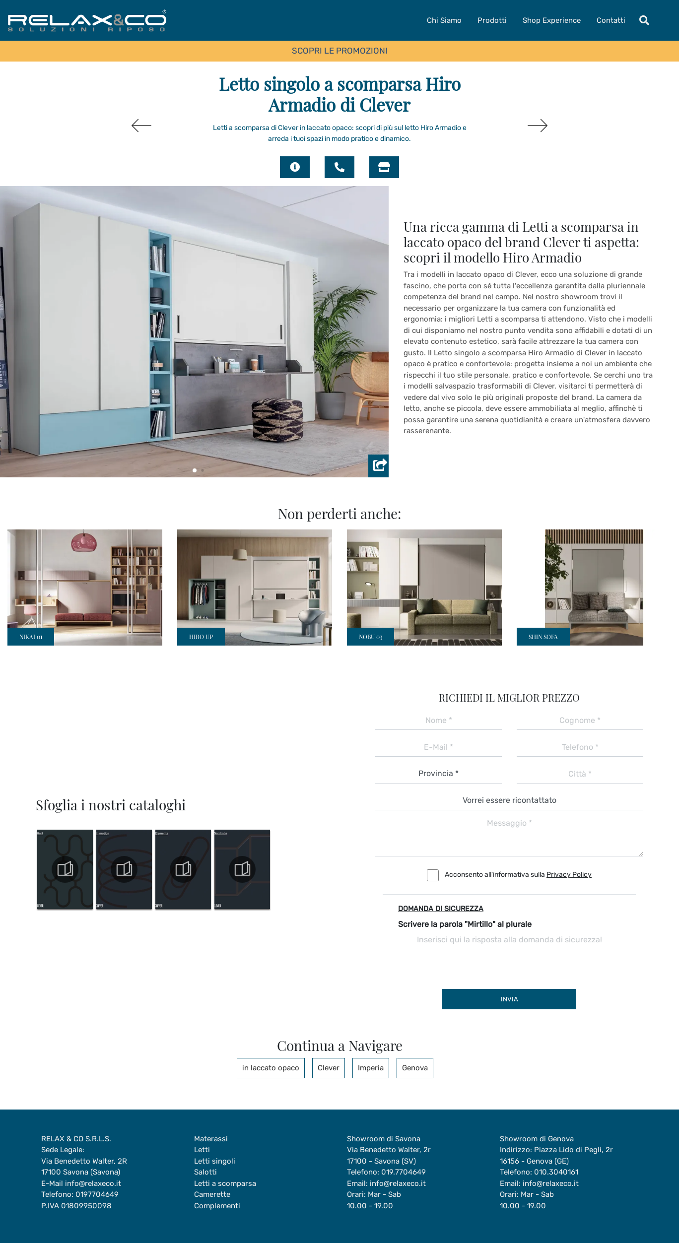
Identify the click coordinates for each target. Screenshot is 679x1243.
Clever (329, 1067)
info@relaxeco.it (93, 1183)
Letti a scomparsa (225, 1183)
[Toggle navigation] (644, 20)
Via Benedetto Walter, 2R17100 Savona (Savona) (84, 1167)
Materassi (211, 1138)
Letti (202, 1149)
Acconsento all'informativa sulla (518, 874)
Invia (509, 999)
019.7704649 (403, 1172)
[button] (195, 470)
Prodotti (492, 20)
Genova (415, 1067)
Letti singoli (214, 1161)
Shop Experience (552, 20)
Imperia (371, 1067)
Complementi (217, 1205)
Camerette (212, 1194)
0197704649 (97, 1194)
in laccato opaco (270, 1067)
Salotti (205, 1172)
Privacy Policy (569, 874)
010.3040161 (556, 1172)
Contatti (611, 20)
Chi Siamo (444, 20)
